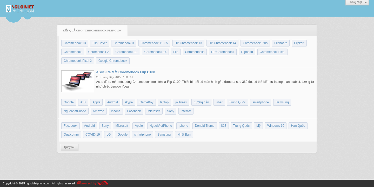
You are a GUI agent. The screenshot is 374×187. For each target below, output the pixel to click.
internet (186, 111)
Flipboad (247, 52)
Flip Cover (99, 43)
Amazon (98, 111)
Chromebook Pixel (272, 52)
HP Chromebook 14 (222, 43)
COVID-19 (92, 134)
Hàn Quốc (298, 126)
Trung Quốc (237, 102)
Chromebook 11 (126, 52)
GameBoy (146, 102)
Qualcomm (71, 134)
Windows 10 (275, 126)
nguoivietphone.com (38, 183)
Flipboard (280, 43)
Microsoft (154, 111)
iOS (83, 102)
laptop (164, 102)
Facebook (134, 111)
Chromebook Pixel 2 (78, 61)
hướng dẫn (201, 102)
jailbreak (181, 102)
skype (129, 102)
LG (108, 134)
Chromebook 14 (155, 52)
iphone (116, 111)
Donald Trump (204, 126)
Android (112, 102)
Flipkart (299, 43)
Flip (175, 52)
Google (69, 102)
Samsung (282, 102)
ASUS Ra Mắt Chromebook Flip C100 (125, 72)
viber (219, 102)
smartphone (260, 102)
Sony (170, 111)
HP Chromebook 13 (188, 43)
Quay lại (69, 147)
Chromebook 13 (75, 43)
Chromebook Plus (255, 43)
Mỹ (258, 126)
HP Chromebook (222, 52)
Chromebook (73, 52)
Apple (96, 102)
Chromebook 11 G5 (154, 43)
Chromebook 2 (98, 52)
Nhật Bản (184, 134)
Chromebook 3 (123, 43)
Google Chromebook (112, 61)
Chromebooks (195, 52)
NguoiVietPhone (75, 111)
